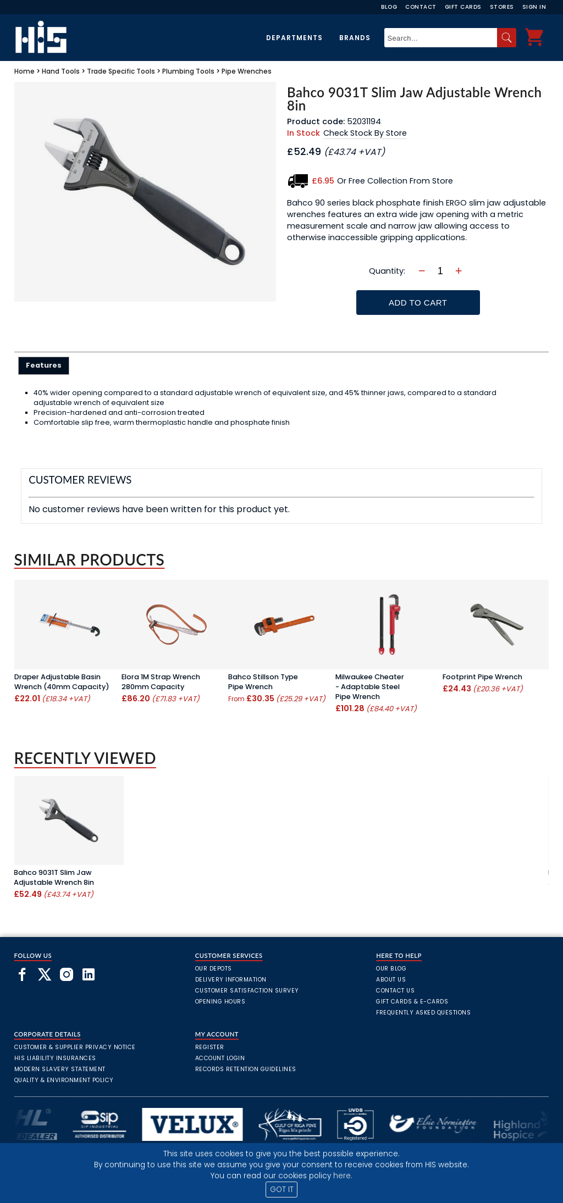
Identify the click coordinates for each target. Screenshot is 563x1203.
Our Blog (391, 968)
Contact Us (395, 990)
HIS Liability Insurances (55, 1058)
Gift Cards (463, 7)
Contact (421, 7)
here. (342, 1176)
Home (24, 71)
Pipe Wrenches (247, 71)
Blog (389, 7)
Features (44, 365)
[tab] (43, 365)
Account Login (220, 1058)
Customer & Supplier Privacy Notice (75, 1047)
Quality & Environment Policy (64, 1080)
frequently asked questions (423, 1012)
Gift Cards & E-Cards (412, 1001)
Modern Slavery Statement (60, 1069)
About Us (391, 979)
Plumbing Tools (188, 71)
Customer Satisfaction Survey (247, 990)
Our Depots (213, 968)
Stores (502, 7)
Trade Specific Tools (121, 71)
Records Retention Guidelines (245, 1069)
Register (209, 1047)
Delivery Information (231, 979)
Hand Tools (61, 71)
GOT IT (282, 1189)
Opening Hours (220, 1001)
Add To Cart (418, 302)
